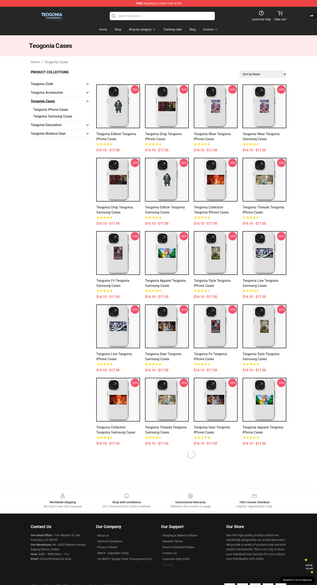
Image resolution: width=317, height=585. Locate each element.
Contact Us (169, 553)
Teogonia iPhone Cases (50, 110)
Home (35, 62)
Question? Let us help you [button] (297, 579)
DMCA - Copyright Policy (113, 553)
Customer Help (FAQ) (176, 559)
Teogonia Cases (56, 62)
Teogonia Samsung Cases (52, 116)
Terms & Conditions (109, 541)
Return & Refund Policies (178, 547)
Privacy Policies (107, 547)
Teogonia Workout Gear (48, 134)
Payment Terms (172, 541)
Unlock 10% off (309, 567)
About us (103, 535)
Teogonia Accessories (47, 93)
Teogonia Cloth (42, 84)
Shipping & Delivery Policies (179, 535)
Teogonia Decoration (46, 125)
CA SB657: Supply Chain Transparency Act (124, 559)
